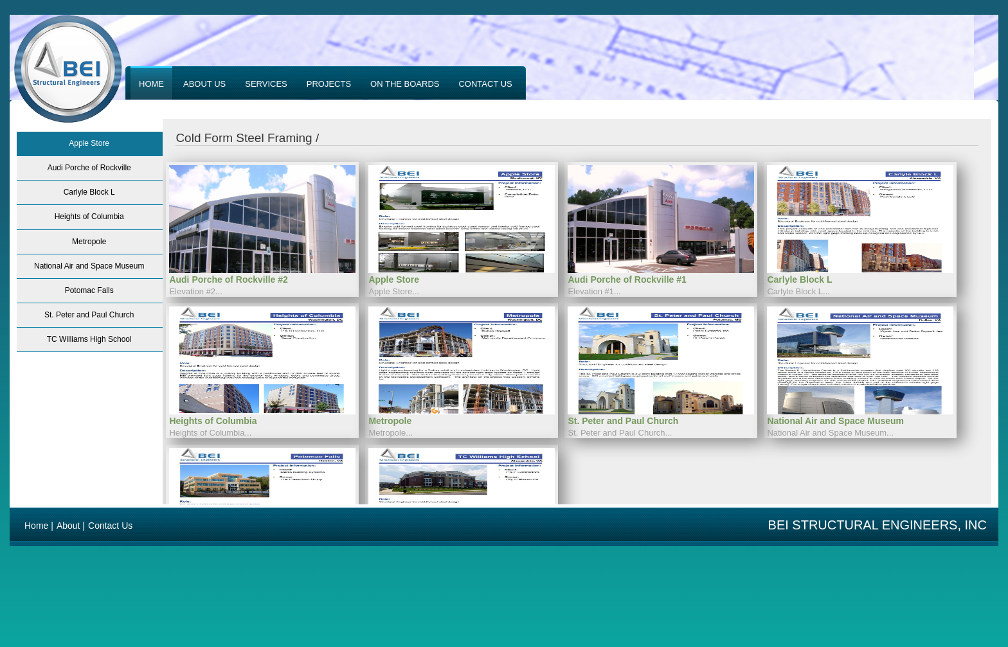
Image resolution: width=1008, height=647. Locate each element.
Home (36, 525)
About (68, 525)
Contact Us (110, 525)
